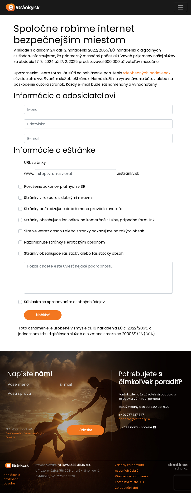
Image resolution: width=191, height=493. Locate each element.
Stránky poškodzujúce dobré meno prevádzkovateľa (73, 208)
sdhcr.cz (181, 468)
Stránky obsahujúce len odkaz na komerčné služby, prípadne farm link (89, 220)
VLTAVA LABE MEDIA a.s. (74, 465)
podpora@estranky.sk (134, 419)
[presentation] (55, 415)
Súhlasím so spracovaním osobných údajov (64, 302)
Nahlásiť (43, 315)
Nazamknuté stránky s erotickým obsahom (64, 242)
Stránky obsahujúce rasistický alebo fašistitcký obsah (74, 253)
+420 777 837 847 (131, 415)
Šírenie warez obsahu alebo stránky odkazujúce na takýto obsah (84, 231)
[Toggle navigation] (180, 7)
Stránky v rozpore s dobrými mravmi (58, 197)
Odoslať (85, 430)
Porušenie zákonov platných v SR (54, 186)
